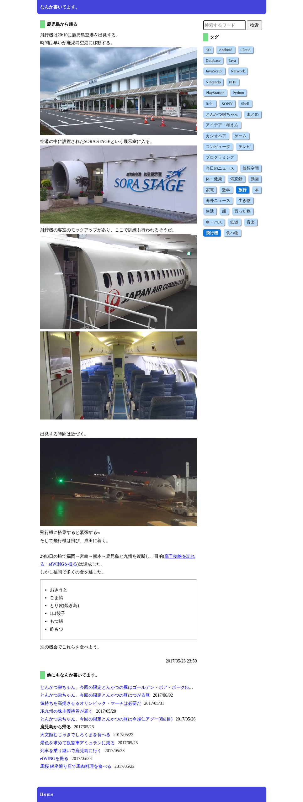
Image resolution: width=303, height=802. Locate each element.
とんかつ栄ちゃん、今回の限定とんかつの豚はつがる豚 (95, 695)
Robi (210, 103)
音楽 (251, 222)
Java (232, 60)
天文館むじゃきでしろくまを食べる (75, 734)
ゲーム (240, 136)
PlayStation (215, 92)
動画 (255, 179)
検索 (254, 25)
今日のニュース (220, 168)
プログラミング (220, 157)
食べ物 (232, 232)
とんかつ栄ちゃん (222, 114)
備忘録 (236, 179)
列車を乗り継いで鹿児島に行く (71, 750)
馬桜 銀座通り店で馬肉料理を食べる (76, 766)
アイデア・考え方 (222, 125)
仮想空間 (250, 168)
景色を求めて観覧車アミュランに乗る (77, 743)
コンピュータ (218, 146)
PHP (233, 82)
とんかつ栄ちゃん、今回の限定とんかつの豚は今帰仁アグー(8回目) (106, 719)
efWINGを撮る (63, 564)
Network (238, 71)
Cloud (246, 49)
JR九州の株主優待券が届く (66, 711)
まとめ (253, 114)
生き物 (244, 200)
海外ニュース (218, 200)
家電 (210, 189)
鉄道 (234, 222)
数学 (226, 189)
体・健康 (214, 179)
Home (47, 794)
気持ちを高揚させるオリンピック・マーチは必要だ (90, 703)
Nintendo (213, 82)
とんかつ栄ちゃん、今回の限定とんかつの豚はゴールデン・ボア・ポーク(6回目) (119, 687)
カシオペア (216, 136)
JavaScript (214, 71)
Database (213, 60)
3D (208, 49)
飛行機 (212, 232)
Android (225, 49)
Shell (245, 103)
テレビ (244, 146)
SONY (227, 103)
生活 (210, 211)
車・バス (214, 222)
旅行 (242, 189)
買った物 (242, 211)
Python (238, 92)
